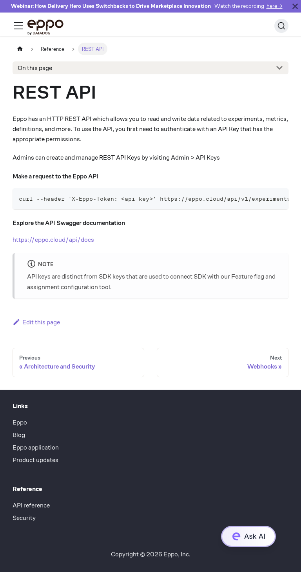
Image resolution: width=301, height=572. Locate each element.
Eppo (20, 422)
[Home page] (20, 49)
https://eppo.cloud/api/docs (53, 239)
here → (275, 6)
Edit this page (36, 322)
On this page (35, 68)
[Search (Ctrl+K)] (281, 26)
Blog (19, 435)
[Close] (295, 6)
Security (24, 517)
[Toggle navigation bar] (18, 26)
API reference (31, 505)
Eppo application (36, 447)
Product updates (35, 460)
